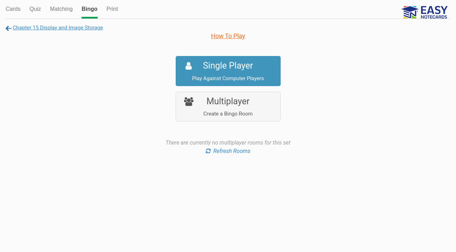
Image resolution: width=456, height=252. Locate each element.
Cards (13, 9)
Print (112, 9)
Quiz (35, 9)
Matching (61, 9)
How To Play (228, 36)
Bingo (89, 9)
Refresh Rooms (228, 151)
